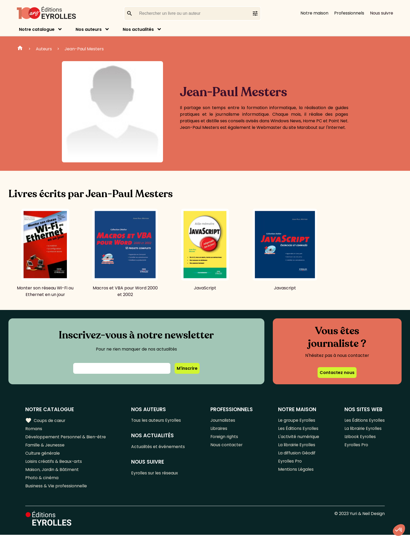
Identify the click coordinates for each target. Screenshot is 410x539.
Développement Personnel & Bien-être (66, 438)
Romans (33, 429)
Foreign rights (224, 438)
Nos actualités (138, 29)
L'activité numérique (298, 438)
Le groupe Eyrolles (296, 420)
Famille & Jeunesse (45, 447)
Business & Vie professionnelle (56, 490)
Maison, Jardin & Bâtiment (52, 473)
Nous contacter (226, 447)
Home (20, 49)
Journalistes (222, 420)
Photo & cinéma (41, 481)
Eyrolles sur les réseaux (155, 474)
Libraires (219, 429)
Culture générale (42, 455)
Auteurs (44, 49)
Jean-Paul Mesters (84, 49)
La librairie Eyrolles (297, 447)
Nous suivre (381, 13)
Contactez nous (337, 373)
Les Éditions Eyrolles (298, 429)
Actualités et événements (158, 447)
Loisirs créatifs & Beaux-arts (54, 464)
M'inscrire (187, 368)
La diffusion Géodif (296, 455)
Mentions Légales (295, 473)
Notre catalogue (37, 29)
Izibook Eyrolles (360, 438)
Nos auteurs (89, 29)
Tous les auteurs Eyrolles (157, 420)
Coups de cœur (45, 420)
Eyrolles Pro (290, 464)
